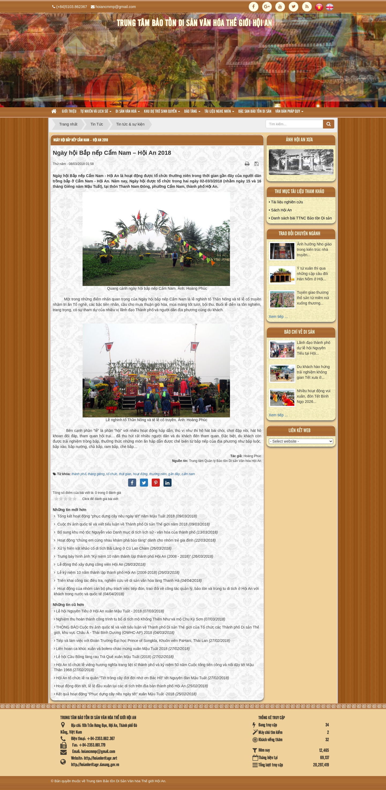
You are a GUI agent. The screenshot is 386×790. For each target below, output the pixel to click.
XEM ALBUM (301, 163)
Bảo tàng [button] (192, 113)
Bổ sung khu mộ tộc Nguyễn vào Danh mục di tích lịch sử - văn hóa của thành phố (126, 532)
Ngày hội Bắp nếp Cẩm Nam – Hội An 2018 (80, 140)
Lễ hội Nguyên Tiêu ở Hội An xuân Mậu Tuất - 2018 (99, 611)
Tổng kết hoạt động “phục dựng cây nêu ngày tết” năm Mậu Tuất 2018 (116, 516)
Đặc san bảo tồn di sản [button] (254, 111)
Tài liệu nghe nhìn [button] (219, 113)
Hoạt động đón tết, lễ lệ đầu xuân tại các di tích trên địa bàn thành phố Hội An (121, 686)
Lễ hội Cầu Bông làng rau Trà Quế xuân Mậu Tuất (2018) (103, 657)
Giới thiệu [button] (69, 111)
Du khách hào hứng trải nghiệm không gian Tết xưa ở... (313, 372)
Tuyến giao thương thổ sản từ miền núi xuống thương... (313, 297)
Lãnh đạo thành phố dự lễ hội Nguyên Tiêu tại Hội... (314, 347)
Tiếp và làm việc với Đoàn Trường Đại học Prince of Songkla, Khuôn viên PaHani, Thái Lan (132, 640)
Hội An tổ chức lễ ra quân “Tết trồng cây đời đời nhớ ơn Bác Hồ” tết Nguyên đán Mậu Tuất (131, 678)
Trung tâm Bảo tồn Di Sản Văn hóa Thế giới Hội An (125, 781)
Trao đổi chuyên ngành (299, 234)
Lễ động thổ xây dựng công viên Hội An (90, 564)
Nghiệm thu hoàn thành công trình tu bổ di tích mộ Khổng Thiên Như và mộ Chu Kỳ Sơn (129, 619)
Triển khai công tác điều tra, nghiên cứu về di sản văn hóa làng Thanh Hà (118, 580)
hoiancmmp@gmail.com (116, 7)
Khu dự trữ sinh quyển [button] (162, 113)
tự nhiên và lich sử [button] (96, 113)
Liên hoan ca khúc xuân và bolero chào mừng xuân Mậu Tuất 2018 (112, 648)
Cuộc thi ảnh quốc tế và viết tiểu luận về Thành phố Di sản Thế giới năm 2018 (122, 524)
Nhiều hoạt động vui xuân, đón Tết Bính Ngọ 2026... (314, 396)
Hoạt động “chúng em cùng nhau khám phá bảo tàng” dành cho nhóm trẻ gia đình (125, 540)
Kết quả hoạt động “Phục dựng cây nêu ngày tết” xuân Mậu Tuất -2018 (115, 694)
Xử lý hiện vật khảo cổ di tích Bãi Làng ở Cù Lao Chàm (103, 548)
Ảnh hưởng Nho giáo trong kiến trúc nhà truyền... (314, 249)
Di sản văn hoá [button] (128, 113)
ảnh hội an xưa (299, 140)
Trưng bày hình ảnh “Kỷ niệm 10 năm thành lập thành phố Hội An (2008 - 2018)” (124, 556)
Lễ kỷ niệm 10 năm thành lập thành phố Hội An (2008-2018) (107, 572)
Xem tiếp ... (278, 316)
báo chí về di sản (299, 332)
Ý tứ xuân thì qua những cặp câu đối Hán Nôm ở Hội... (312, 273)
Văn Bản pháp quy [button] (289, 113)
